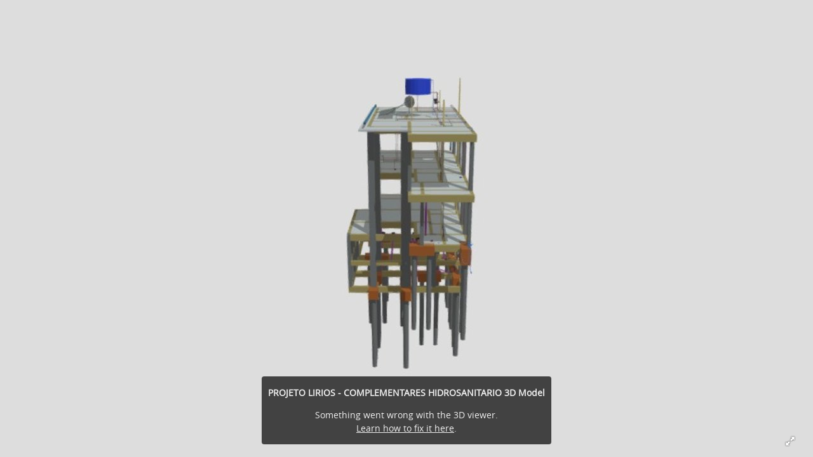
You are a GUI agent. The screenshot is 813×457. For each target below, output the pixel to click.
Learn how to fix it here (405, 428)
